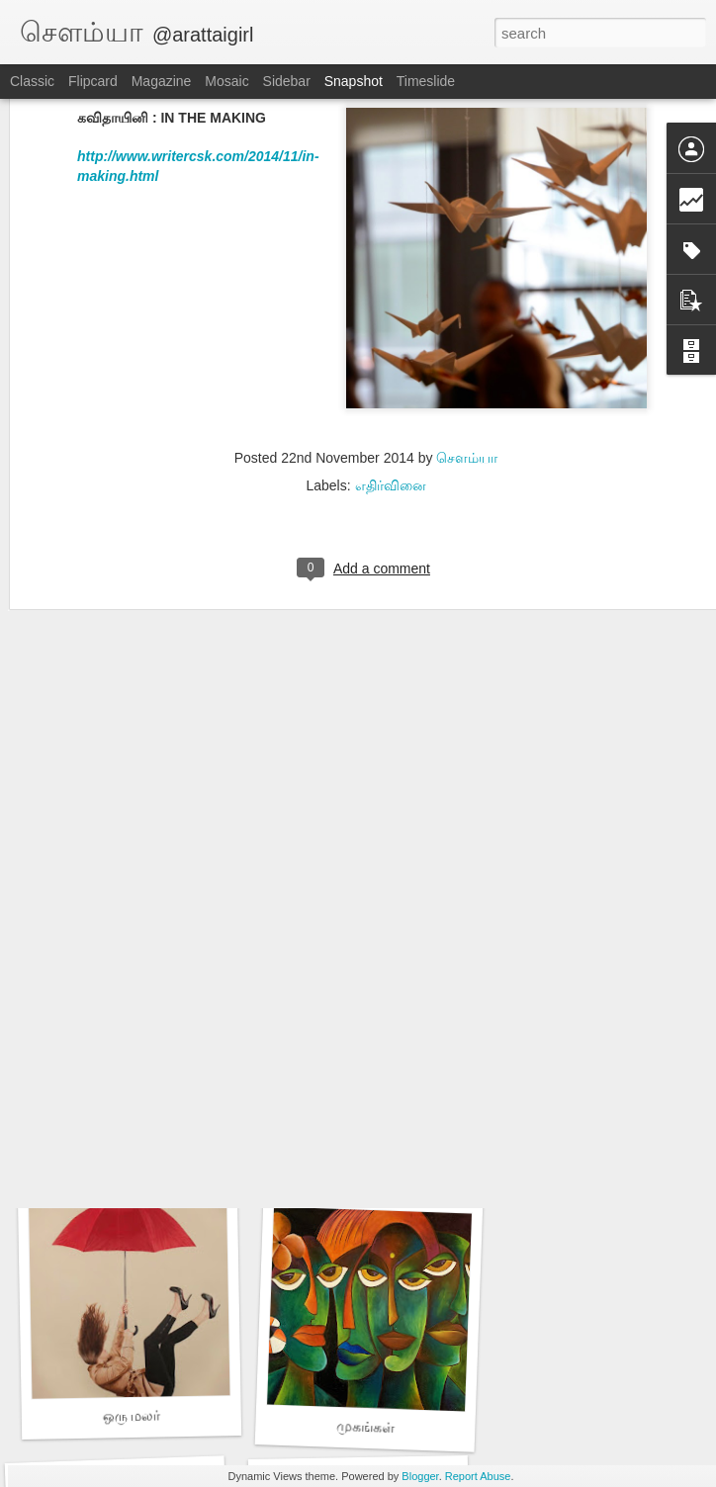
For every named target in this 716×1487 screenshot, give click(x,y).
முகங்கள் (366, 1427)
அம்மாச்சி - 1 (133, 1157)
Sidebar (287, 81)
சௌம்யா (466, 297)
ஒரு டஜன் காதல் (126, 889)
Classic (32, 81)
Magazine (162, 81)
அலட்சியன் (365, 1149)
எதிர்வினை (390, 324)
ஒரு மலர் (131, 1415)
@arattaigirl (203, 34)
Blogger (420, 1476)
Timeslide (426, 81)
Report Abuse (478, 1476)
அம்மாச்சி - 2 (362, 877)
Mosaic (226, 81)
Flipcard (93, 81)
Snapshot (353, 81)
